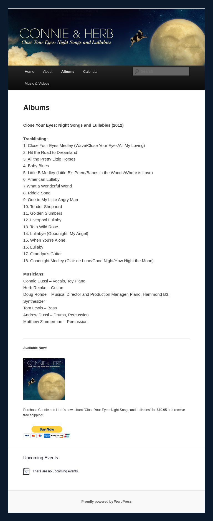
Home (29, 71)
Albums (68, 71)
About (47, 71)
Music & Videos (37, 83)
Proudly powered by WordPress (106, 502)
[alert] (106, 471)
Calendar (90, 71)
